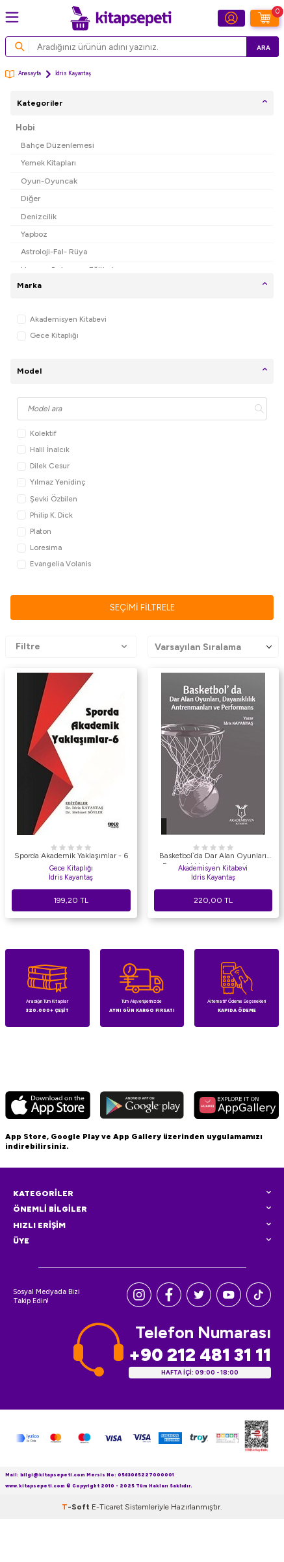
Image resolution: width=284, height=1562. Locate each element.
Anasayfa (23, 74)
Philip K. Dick (45, 515)
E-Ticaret (107, 1506)
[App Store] (47, 1107)
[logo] (121, 18)
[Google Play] (142, 1107)
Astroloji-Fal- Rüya (54, 251)
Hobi (25, 127)
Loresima (39, 548)
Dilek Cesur (43, 466)
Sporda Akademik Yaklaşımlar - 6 (71, 855)
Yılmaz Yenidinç (51, 482)
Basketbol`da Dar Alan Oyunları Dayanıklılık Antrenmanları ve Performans (212, 857)
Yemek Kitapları (48, 162)
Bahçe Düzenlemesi (57, 145)
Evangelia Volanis (54, 564)
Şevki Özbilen (47, 499)
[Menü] (12, 17)
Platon (34, 531)
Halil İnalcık (43, 450)
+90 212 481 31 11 (200, 1354)
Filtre (71, 647)
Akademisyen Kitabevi (62, 319)
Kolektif (37, 434)
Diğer (30, 198)
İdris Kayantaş (71, 877)
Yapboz (34, 234)
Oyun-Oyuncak (49, 181)
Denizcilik (39, 216)
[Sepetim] (264, 18)
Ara (263, 47)
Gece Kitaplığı (48, 336)
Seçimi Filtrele (142, 607)
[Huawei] (236, 1107)
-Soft (77, 1506)
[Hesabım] (231, 18)
